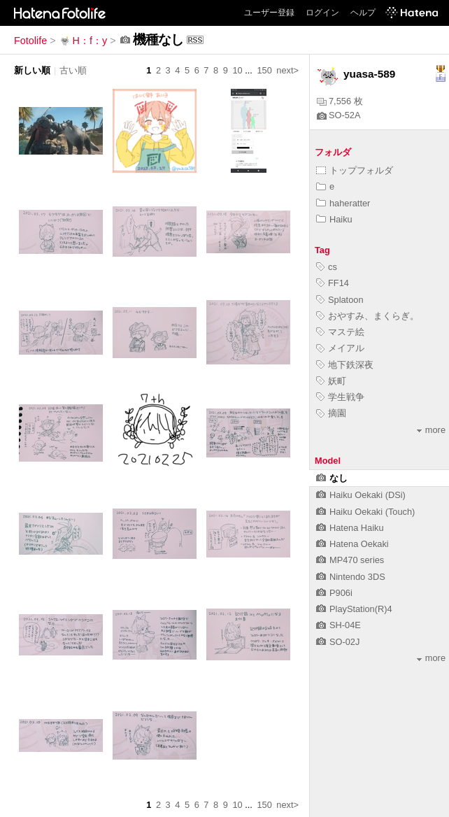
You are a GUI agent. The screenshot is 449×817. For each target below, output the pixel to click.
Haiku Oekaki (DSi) (361, 495)
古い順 (73, 70)
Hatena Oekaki (352, 544)
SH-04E (338, 625)
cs (326, 267)
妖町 (331, 381)
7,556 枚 (340, 101)
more (431, 430)
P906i (334, 593)
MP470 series (350, 560)
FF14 (332, 283)
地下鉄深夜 (344, 365)
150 (264, 70)
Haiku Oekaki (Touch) (365, 511)
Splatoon (340, 299)
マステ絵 (340, 332)
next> (287, 70)
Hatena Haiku (350, 528)
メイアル (340, 348)
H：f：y (83, 40)
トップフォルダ (354, 170)
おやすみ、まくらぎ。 (367, 316)
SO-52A (339, 115)
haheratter (343, 203)
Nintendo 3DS (350, 576)
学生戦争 (340, 397)
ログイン (322, 12)
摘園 (331, 413)
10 (237, 70)
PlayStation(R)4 (354, 609)
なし (332, 478)
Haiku (334, 219)
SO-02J (337, 642)
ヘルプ (363, 12)
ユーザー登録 (269, 12)
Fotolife (30, 40)
